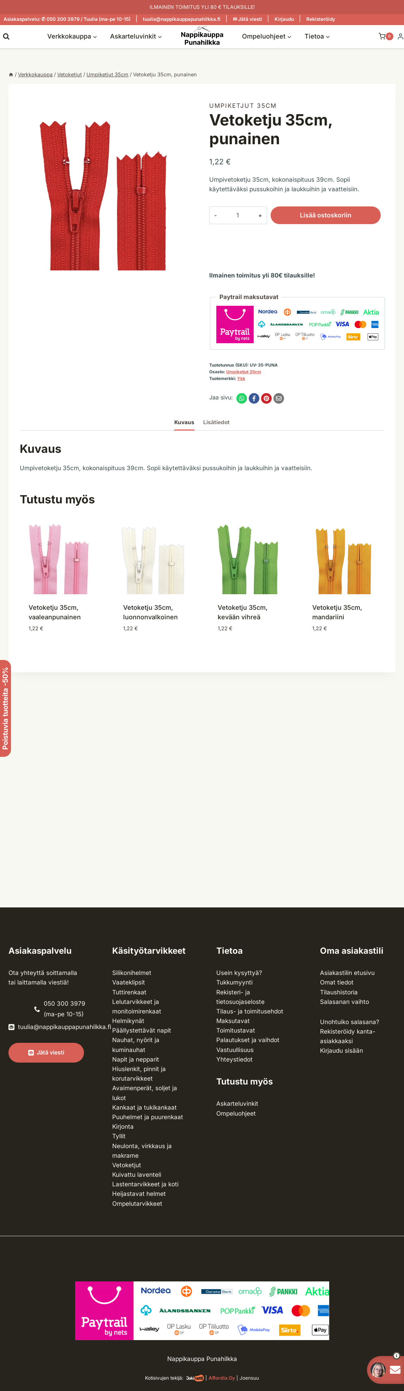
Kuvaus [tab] (184, 422)
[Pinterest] (266, 398)
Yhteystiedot (234, 1059)
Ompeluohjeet (236, 1113)
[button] (383, 1356)
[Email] (278, 398)
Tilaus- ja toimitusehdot (249, 1011)
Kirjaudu (284, 19)
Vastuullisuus (235, 1049)
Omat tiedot (337, 982)
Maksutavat (233, 1020)
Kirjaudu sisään (341, 1050)
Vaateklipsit (128, 982)
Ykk (241, 378)
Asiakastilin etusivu (347, 972)
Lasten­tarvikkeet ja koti (145, 1184)
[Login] (400, 36)
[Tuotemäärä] (230, 215)
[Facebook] (254, 398)
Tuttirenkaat (129, 992)
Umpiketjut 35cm (243, 105)
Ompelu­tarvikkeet (137, 1203)
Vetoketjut (126, 1165)
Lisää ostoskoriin (312, 215)
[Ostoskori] (382, 36)
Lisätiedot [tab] (216, 422)
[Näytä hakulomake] (6, 36)
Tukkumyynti (234, 982)
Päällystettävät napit (141, 1030)
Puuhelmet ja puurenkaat (147, 1117)
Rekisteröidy (320, 19)
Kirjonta (123, 1126)
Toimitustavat (235, 1030)
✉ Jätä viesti (247, 19)
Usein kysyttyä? (239, 972)
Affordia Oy (222, 1378)
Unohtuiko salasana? (349, 1021)
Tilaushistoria (339, 992)
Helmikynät (128, 1020)
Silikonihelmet (131, 972)
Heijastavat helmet (139, 1193)
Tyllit (119, 1136)
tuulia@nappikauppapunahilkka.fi (182, 19)
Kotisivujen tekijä (163, 1378)
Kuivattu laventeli (136, 1174)
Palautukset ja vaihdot (247, 1040)
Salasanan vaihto (344, 1001)
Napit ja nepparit (135, 1059)
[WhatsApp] (241, 398)
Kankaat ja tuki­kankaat (144, 1107)
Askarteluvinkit (237, 1103)
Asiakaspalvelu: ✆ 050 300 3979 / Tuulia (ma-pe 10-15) (67, 19)
